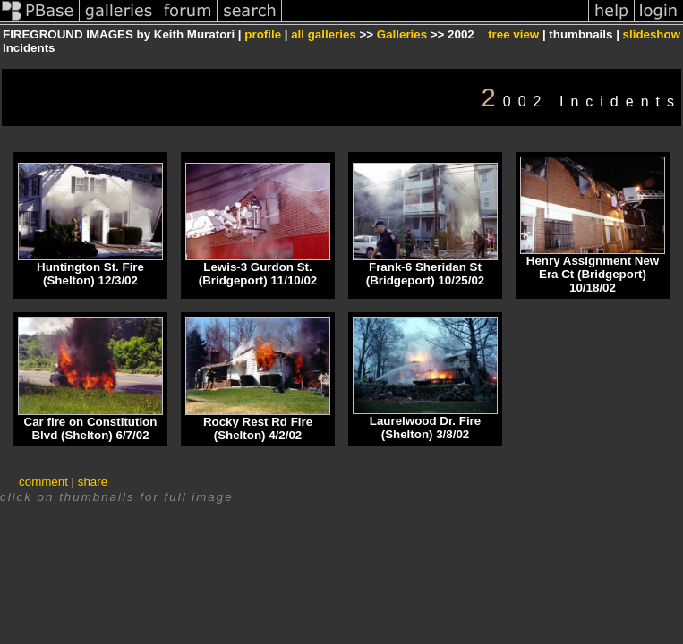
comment (43, 481)
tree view (513, 34)
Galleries (402, 34)
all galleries (323, 34)
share (92, 481)
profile (262, 34)
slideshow (651, 34)
